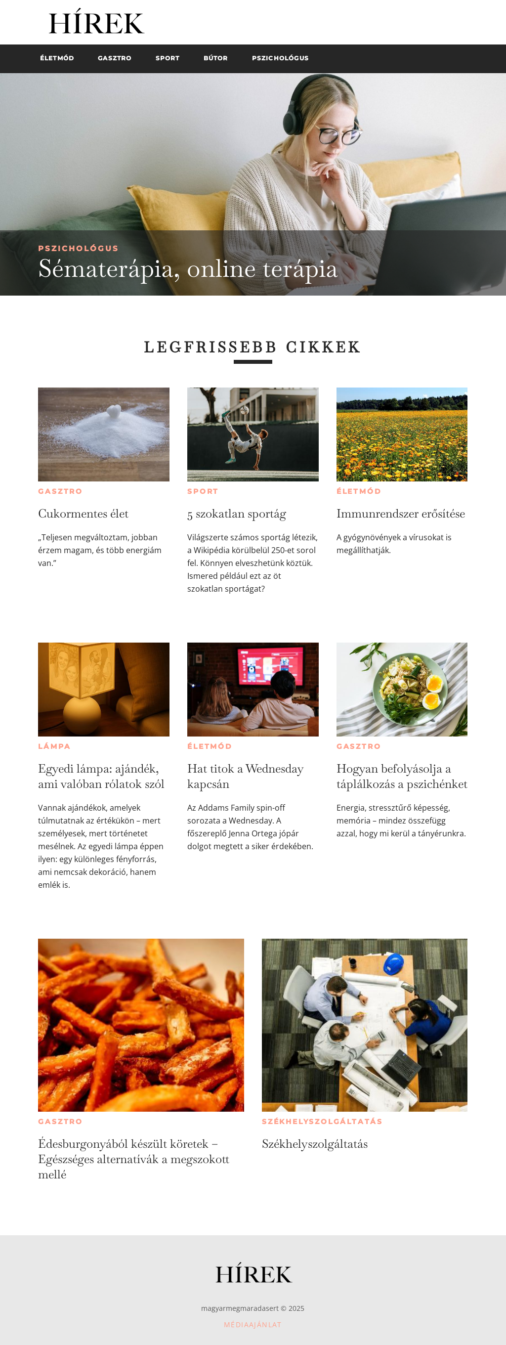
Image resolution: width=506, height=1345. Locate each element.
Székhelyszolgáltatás (322, 1121)
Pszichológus (78, 248)
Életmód (359, 491)
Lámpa (54, 746)
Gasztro (60, 491)
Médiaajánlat (253, 1324)
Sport (203, 491)
